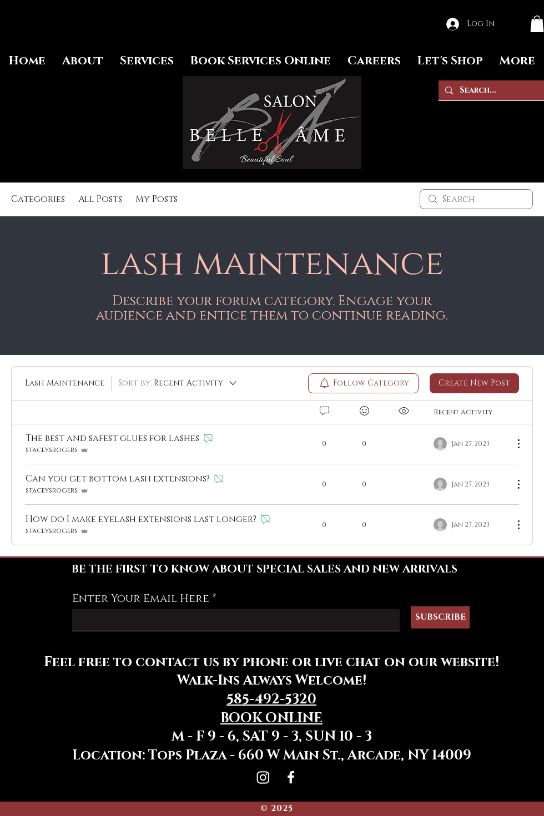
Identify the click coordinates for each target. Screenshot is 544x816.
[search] (476, 199)
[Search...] (490, 90)
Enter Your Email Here (140, 598)
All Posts (100, 199)
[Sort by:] (178, 383)
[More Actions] (513, 443)
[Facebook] (291, 777)
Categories (38, 199)
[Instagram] (263, 777)
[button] (537, 24)
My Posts (156, 199)
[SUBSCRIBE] (440, 617)
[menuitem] (363, 383)
